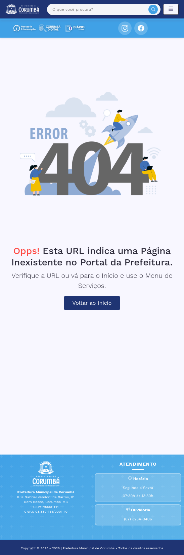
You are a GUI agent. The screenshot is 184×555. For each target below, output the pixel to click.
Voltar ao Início (92, 303)
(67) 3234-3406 (138, 519)
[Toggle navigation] (171, 9)
